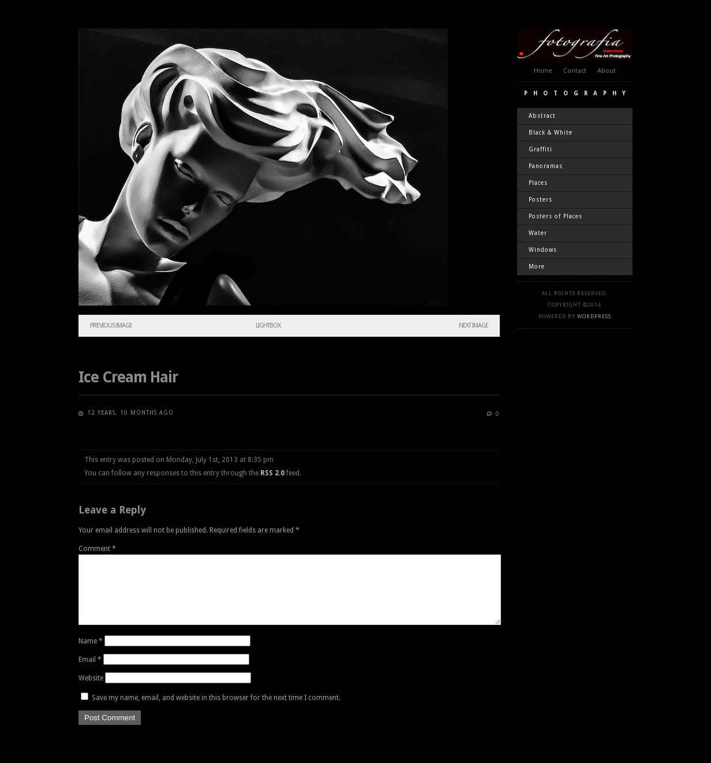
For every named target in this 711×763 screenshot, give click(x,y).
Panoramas (546, 166)
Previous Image (111, 325)
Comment (97, 549)
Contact (574, 71)
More (537, 266)
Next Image (473, 325)
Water (538, 233)
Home (543, 71)
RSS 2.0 (272, 473)
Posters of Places (555, 216)
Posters (540, 199)
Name (90, 655)
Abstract (542, 116)
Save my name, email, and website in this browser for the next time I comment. (216, 712)
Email (90, 673)
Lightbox (268, 325)
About (606, 71)
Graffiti (540, 149)
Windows (543, 250)
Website (90, 692)
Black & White (550, 132)
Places (538, 183)
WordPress (594, 316)
